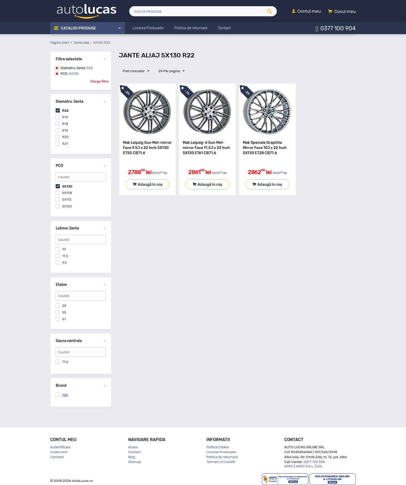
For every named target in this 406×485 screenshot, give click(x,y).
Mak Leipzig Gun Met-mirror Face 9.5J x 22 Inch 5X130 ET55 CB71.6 (147, 147)
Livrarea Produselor (221, 452)
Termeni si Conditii (220, 462)
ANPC (288, 466)
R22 (77, 68)
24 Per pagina (171, 71)
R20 (65, 137)
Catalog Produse (79, 28)
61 (64, 319)
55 (64, 312)
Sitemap (134, 462)
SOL (319, 466)
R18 (65, 124)
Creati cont (58, 452)
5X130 (70, 74)
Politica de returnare (222, 457)
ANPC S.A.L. (305, 466)
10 (64, 249)
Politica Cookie (217, 447)
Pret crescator (136, 71)
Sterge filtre (99, 81)
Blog (131, 457)
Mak (65, 395)
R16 (65, 117)
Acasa (133, 447)
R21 (65, 144)
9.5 (64, 263)
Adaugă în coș (150, 184)
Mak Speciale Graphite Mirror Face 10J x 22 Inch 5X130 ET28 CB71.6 (265, 147)
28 (64, 306)
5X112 (66, 200)
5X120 (67, 206)
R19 (65, 130)
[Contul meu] (306, 11)
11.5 (65, 256)
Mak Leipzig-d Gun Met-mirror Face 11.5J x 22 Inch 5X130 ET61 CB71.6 (206, 147)
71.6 (65, 362)
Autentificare (60, 447)
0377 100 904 (338, 28)
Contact (134, 452)
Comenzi (57, 457)
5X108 (67, 193)
